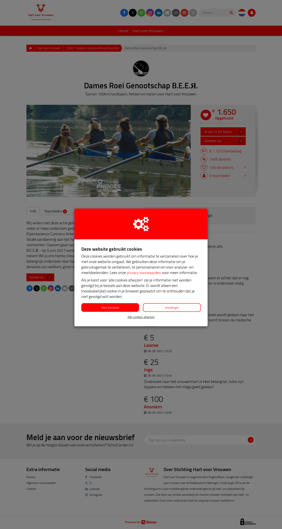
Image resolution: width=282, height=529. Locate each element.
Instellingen (172, 307)
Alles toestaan (110, 307)
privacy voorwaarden (144, 272)
